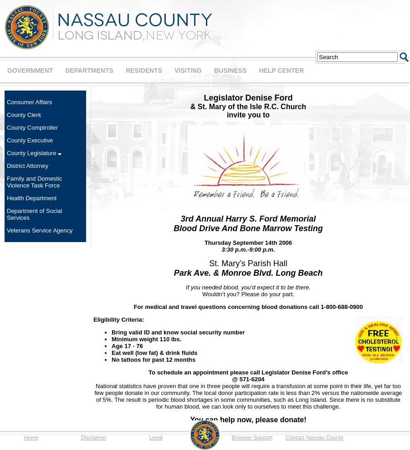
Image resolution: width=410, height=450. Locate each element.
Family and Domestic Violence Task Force (34, 182)
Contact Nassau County (314, 438)
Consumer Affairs (29, 102)
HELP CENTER (281, 70)
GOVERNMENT (30, 70)
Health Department (31, 198)
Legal (156, 438)
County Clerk (24, 114)
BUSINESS (230, 70)
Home (31, 438)
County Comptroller (32, 127)
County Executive (30, 140)
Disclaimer (93, 438)
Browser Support (252, 438)
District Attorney (27, 165)
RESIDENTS (144, 70)
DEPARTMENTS (89, 70)
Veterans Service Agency (40, 230)
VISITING (188, 70)
